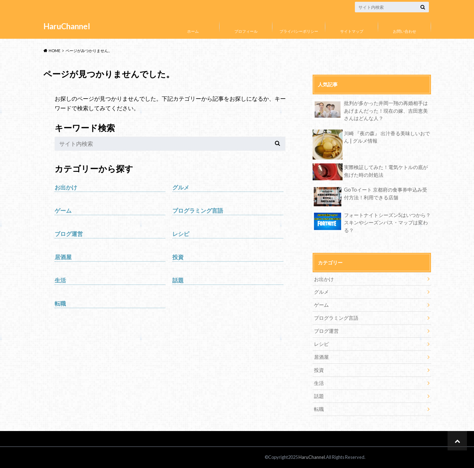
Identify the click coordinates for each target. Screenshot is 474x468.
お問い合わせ (404, 31)
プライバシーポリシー (298, 31)
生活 (60, 280)
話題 (178, 280)
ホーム (193, 31)
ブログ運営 (69, 233)
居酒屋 (63, 257)
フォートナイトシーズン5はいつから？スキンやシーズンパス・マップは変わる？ (387, 222)
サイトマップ (351, 31)
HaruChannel (66, 26)
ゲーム (63, 210)
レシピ (180, 233)
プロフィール (246, 31)
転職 (60, 303)
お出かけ (66, 187)
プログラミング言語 (197, 210)
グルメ (180, 187)
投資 (178, 257)
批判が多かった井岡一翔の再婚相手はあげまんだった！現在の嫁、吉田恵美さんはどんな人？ (386, 110)
